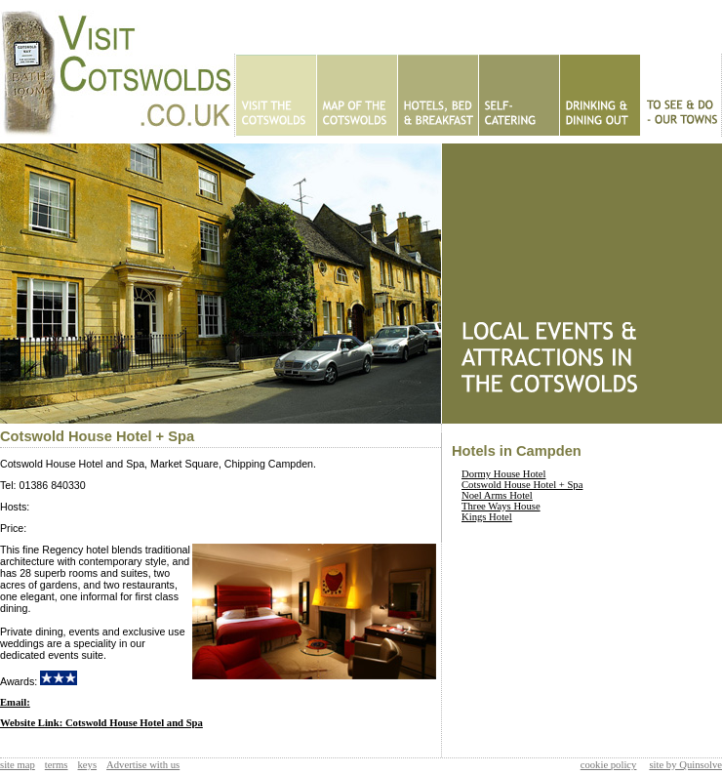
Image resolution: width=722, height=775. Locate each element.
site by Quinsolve (685, 764)
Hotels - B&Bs (437, 95)
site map (17, 764)
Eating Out (599, 95)
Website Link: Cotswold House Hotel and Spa (101, 722)
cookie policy (609, 764)
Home (275, 95)
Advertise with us (143, 764)
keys (88, 764)
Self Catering (518, 95)
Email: (15, 702)
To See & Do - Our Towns (680, 95)
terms (56, 764)
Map (356, 95)
